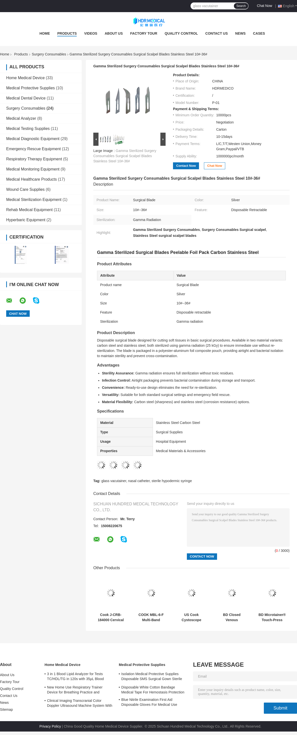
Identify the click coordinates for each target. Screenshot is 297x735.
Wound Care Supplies (25, 189)
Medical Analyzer (21, 118)
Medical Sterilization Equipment (33, 199)
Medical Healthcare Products (31, 179)
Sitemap (6, 709)
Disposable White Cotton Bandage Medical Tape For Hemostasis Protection (152, 689)
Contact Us (216, 33)
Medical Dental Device (26, 98)
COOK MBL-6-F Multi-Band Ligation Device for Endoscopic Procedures (151, 617)
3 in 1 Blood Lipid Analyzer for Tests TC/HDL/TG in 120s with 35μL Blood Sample (75, 677)
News (240, 33)
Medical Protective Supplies (30, 88)
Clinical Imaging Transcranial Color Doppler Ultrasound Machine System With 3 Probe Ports (79, 704)
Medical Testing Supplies (28, 128)
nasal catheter (139, 481)
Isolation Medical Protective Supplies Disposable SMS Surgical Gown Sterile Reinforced (151, 677)
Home (44, 33)
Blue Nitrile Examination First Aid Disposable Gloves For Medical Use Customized (149, 703)
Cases (259, 33)
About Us (114, 33)
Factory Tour (143, 33)
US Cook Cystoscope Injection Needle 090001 (191, 617)
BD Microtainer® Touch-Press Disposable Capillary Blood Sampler (272, 617)
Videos (90, 33)
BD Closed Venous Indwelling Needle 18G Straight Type (232, 617)
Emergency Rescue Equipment (33, 149)
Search (241, 6)
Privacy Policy (50, 726)
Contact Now (186, 166)
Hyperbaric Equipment (25, 220)
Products (67, 33)
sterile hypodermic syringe (172, 481)
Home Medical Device (25, 78)
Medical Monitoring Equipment (32, 169)
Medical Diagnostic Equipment (32, 139)
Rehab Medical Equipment (29, 210)
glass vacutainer (113, 481)
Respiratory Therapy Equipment (34, 159)
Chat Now (264, 6)
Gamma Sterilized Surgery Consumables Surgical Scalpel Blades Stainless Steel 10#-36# (124, 156)
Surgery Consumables (49, 54)
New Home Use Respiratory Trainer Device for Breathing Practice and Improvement (74, 690)
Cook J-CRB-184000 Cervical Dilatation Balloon (110, 617)
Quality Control (181, 33)
